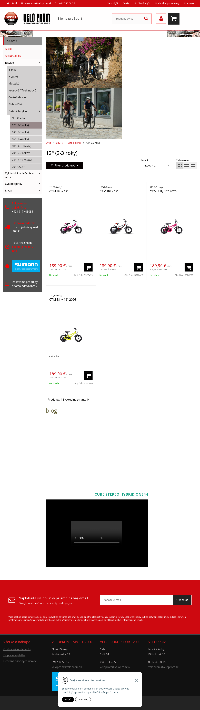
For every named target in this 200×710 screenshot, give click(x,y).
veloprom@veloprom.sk (38, 3)
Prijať (68, 699)
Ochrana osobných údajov (19, 661)
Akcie (8, 49)
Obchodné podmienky (167, 3)
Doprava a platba (14, 655)
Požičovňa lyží (142, 3)
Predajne (189, 3)
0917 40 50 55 (67, 3)
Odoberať (182, 600)
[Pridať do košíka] (88, 267)
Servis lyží (112, 3)
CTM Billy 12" (58, 191)
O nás (126, 3)
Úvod (14, 3)
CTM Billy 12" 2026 (163, 191)
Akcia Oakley (13, 56)
